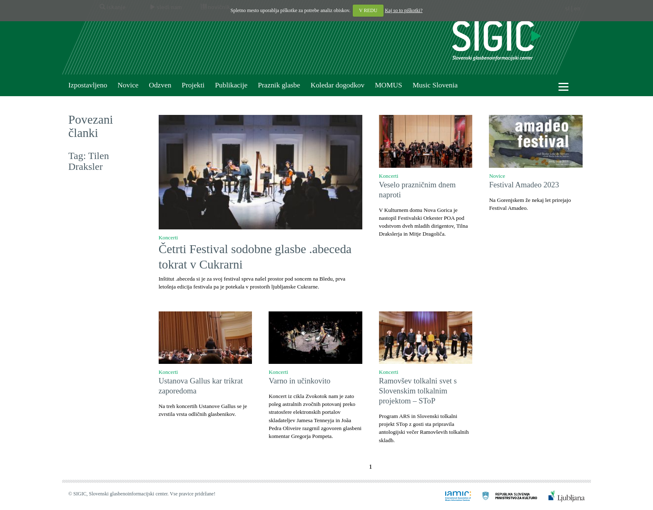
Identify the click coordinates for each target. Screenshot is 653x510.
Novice (127, 85)
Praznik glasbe (279, 85)
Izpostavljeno (87, 85)
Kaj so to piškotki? (403, 10)
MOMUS (388, 85)
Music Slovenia (435, 85)
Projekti (193, 85)
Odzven (160, 85)
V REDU (368, 10)
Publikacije (231, 85)
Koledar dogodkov (337, 85)
